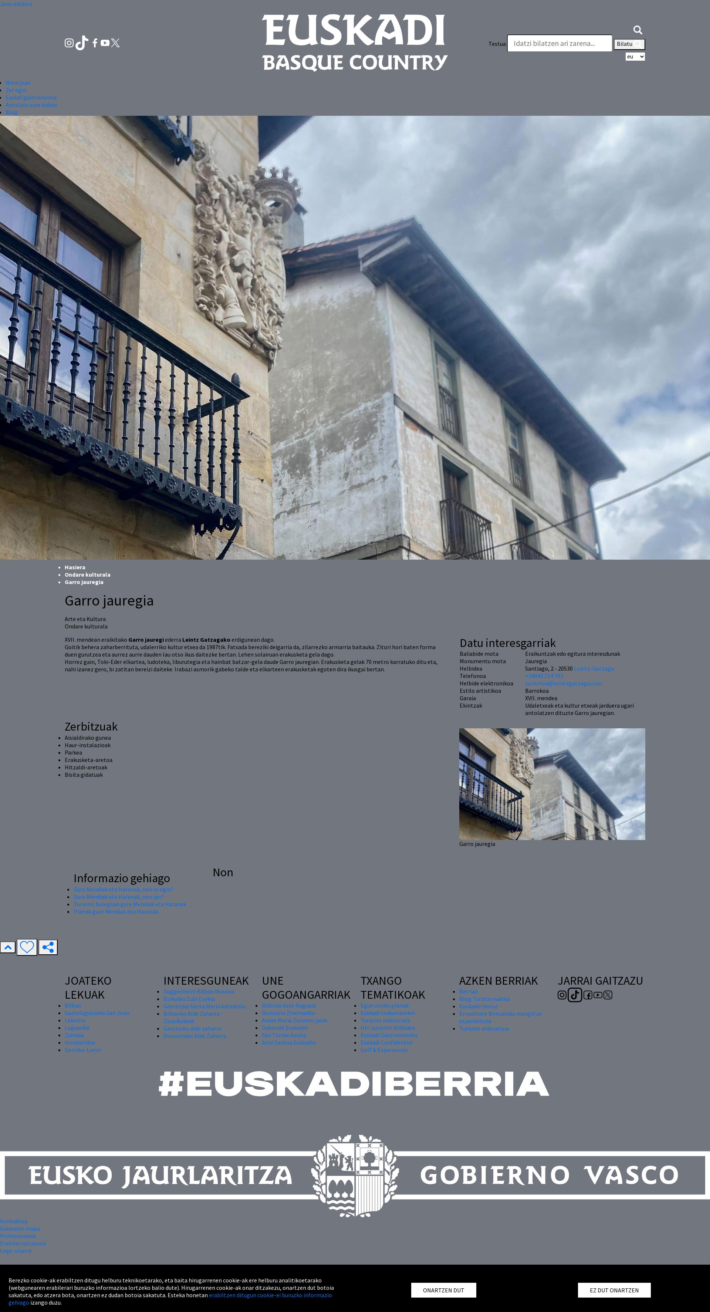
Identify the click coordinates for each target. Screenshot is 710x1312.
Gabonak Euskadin (285, 1027)
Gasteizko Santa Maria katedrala (204, 1006)
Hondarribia (80, 1042)
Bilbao (73, 1005)
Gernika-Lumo (83, 1049)
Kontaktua (13, 1221)
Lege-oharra (15, 1250)
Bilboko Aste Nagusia (289, 1005)
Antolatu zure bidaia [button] (31, 104)
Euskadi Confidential (387, 1042)
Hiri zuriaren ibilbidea (388, 1027)
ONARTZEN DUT (443, 1290)
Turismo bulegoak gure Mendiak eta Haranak (130, 904)
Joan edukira (16, 3)
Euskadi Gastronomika (389, 1035)
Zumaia (74, 1035)
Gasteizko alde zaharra (192, 1028)
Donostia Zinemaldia (288, 1012)
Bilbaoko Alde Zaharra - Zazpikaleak (193, 1017)
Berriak (468, 991)
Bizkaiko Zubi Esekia (189, 998)
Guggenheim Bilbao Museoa (198, 991)
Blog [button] (12, 112)
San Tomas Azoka (284, 1035)
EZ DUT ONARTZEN (614, 1290)
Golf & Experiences (384, 1049)
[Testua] (560, 43)
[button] (637, 29)
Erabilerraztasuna (23, 1243)
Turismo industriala (385, 1020)
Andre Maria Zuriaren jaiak (294, 1020)
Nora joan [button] (18, 82)
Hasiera (75, 567)
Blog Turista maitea (484, 998)
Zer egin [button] (16, 90)
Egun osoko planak (385, 1005)
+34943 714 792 (544, 675)
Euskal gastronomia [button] (31, 97)
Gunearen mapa (20, 1228)
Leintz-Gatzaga (594, 668)
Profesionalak (18, 1236)
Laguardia (77, 1027)
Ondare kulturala (88, 574)
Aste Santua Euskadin (289, 1042)
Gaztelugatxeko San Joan (97, 1012)
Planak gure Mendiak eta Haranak (116, 911)
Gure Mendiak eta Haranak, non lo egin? (123, 889)
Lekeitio (75, 1020)
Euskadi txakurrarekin (388, 1012)
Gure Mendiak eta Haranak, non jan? (119, 896)
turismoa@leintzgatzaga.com (563, 683)
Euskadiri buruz (478, 1006)
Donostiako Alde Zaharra (194, 1035)
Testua (497, 43)
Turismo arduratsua (484, 1028)
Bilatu (629, 44)
